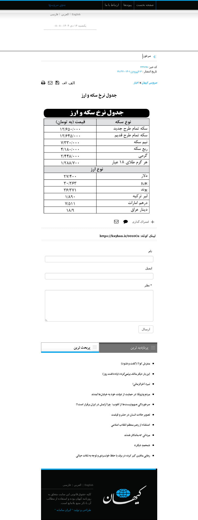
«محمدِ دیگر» (142, 445)
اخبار (136, 82)
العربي (65, 14)
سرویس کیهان (149, 82)
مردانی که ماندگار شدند (137, 435)
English (76, 14)
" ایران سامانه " (63, 509)
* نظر (148, 285)
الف (64, 83)
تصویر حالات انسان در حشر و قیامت (130, 414)
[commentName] (99, 259)
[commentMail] (99, 276)
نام (150, 251)
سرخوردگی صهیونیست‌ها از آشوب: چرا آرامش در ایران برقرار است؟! (113, 404)
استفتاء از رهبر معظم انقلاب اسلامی (130, 425)
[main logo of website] (123, 30)
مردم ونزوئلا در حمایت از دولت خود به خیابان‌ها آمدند (120, 394)
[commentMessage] (99, 306)
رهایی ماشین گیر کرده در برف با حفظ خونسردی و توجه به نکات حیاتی (113, 455)
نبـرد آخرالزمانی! (141, 384)
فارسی (54, 14)
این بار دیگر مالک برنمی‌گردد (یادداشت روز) (126, 374)
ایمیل (148, 268)
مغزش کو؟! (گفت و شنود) (135, 363)
